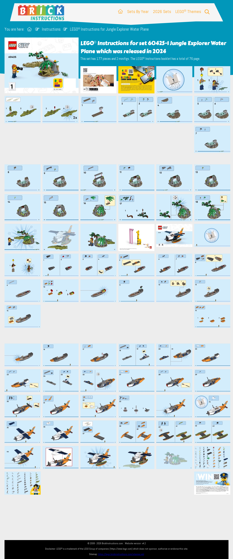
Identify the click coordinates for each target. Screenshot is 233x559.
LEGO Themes (188, 11)
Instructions (51, 29)
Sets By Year (138, 11)
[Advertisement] (118, 144)
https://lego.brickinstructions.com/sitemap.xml (121, 554)
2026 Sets (162, 11)
